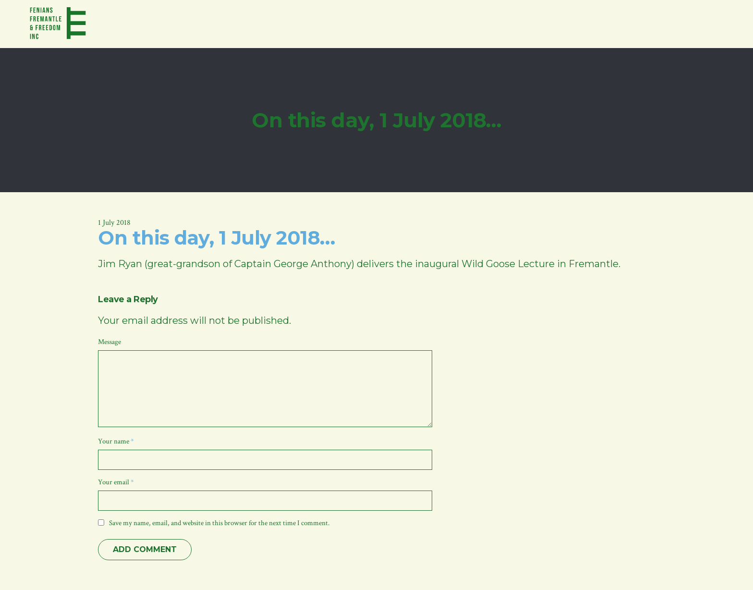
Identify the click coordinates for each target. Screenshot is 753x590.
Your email (116, 482)
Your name (116, 441)
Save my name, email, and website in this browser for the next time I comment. (219, 523)
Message (109, 341)
